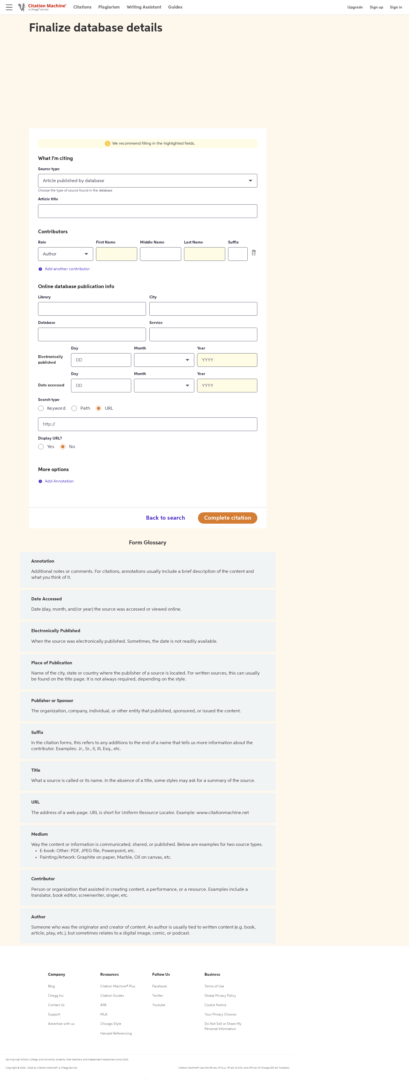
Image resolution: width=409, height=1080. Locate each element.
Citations (82, 7)
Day (74, 348)
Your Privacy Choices (220, 1014)
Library (44, 297)
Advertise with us (61, 1024)
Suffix (233, 242)
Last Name (193, 242)
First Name (106, 242)
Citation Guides (112, 996)
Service (156, 323)
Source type (49, 169)
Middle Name (152, 242)
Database (46, 323)
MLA (103, 1014)
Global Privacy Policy (220, 996)
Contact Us (56, 1005)
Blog (51, 986)
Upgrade (355, 7)
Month (140, 348)
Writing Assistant (144, 7)
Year (201, 348)
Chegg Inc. (56, 996)
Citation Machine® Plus (117, 986)
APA (103, 1005)
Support (54, 1014)
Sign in (396, 7)
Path (85, 408)
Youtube (158, 1005)
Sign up (376, 7)
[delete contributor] (254, 252)
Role (42, 242)
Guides (175, 7)
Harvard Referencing (116, 1033)
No (72, 447)
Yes (50, 447)
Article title (48, 199)
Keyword (56, 408)
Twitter (157, 996)
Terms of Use (214, 986)
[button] (147, 181)
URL (109, 408)
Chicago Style (110, 1024)
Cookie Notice (215, 1005)
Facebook (159, 986)
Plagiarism (109, 7)
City (153, 297)
